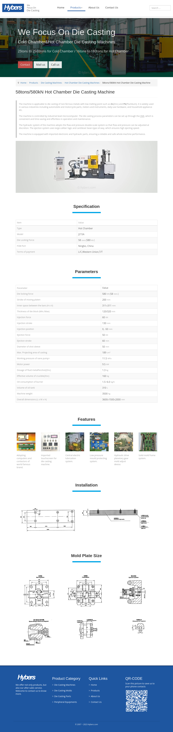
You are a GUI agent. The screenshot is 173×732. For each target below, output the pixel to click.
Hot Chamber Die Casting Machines (82, 82)
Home (60, 7)
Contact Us (111, 7)
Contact (25, 64)
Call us (55, 64)
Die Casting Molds (63, 690)
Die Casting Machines (51, 82)
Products (76, 7)
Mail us (40, 64)
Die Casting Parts (62, 696)
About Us (93, 7)
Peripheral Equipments (65, 702)
